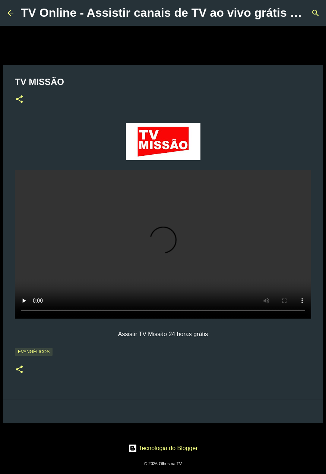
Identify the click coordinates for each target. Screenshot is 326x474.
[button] (19, 100)
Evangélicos (34, 351)
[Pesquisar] (315, 13)
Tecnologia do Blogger (163, 448)
